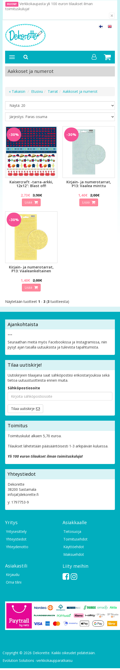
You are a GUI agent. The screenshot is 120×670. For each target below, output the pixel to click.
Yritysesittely (16, 531)
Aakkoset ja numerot (80, 91)
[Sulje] (112, 16)
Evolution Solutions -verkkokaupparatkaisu (38, 660)
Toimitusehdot (75, 539)
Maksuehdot (73, 554)
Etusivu (37, 91)
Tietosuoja (72, 531)
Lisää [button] (29, 202)
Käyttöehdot (73, 546)
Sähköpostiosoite (24, 387)
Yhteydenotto (17, 546)
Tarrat (53, 91)
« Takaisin (17, 91)
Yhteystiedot (16, 539)
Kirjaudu (12, 574)
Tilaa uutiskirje (23, 408)
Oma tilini (13, 582)
